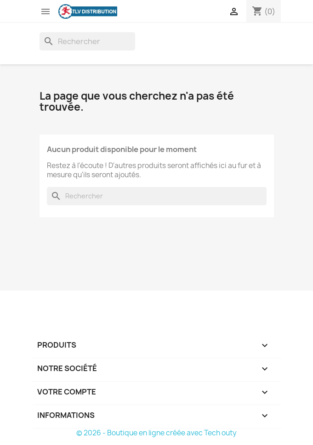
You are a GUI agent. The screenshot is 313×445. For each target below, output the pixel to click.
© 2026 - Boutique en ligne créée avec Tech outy (156, 433)
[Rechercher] (87, 41)
